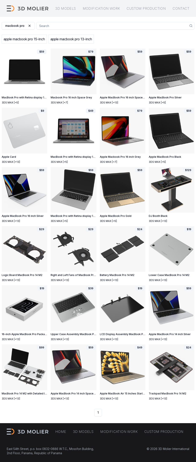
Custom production (146, 8)
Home (60, 431)
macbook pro (18, 25)
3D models (65, 8)
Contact (181, 8)
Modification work (101, 8)
